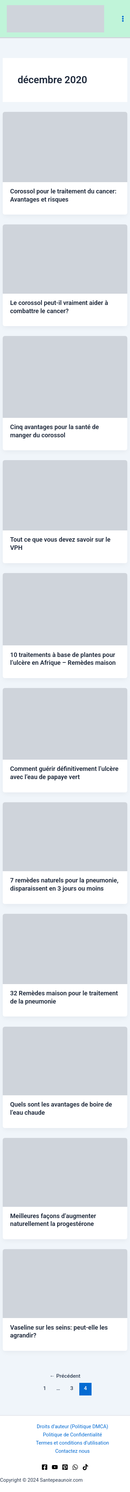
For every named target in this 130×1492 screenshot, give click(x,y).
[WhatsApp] (75, 1467)
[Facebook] (45, 1467)
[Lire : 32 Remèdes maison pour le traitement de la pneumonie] (65, 949)
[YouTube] (55, 1467)
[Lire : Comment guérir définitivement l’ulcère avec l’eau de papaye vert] (65, 723)
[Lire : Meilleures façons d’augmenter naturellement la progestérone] (65, 1172)
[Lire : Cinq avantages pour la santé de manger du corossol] (65, 377)
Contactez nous (72, 1451)
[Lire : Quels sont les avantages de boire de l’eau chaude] (65, 1060)
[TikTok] (85, 1467)
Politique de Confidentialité (72, 1435)
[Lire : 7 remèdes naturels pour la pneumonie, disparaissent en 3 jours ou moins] (65, 836)
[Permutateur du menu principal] (123, 19)
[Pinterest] (65, 1467)
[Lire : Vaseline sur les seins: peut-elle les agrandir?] (65, 1283)
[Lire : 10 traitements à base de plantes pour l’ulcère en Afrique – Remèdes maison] (65, 609)
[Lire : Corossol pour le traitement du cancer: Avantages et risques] (65, 147)
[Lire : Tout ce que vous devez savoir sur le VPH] (65, 495)
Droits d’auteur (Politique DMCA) (72, 1426)
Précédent (65, 1376)
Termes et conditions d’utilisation (72, 1443)
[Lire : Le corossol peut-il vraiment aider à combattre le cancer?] (65, 258)
